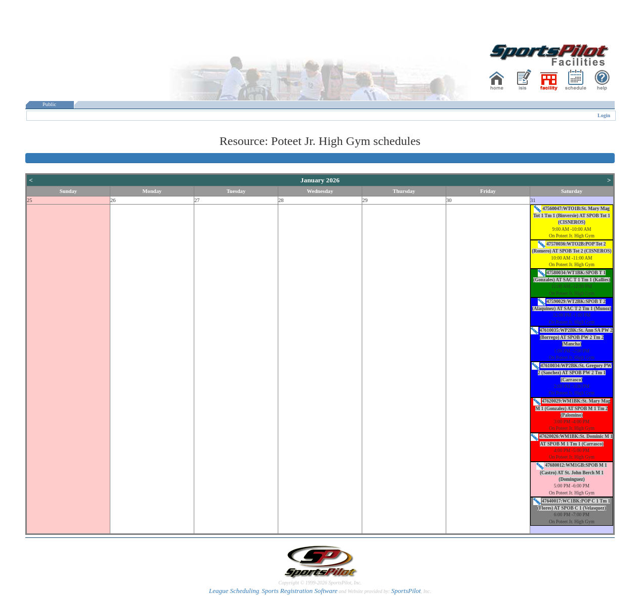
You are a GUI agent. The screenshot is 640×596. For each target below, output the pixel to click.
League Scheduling (234, 590)
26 (113, 200)
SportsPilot (406, 590)
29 (365, 200)
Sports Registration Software (299, 590)
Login (604, 115)
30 (449, 200)
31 (533, 200)
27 (197, 200)
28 (281, 200)
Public (49, 104)
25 (29, 200)
